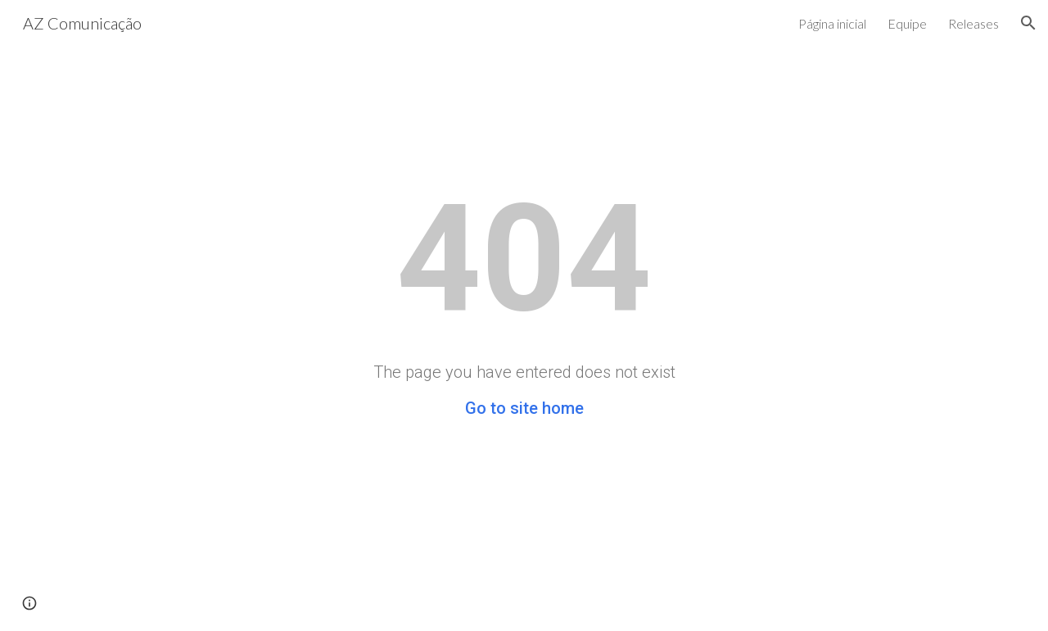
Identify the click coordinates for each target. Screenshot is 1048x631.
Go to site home (524, 408)
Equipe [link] (907, 23)
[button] (1028, 23)
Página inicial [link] (832, 23)
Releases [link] (973, 23)
